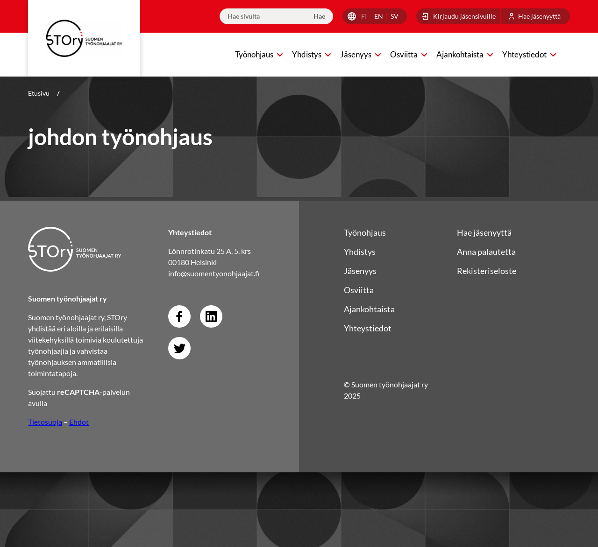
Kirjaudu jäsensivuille (464, 16)
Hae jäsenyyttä (539, 16)
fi (364, 16)
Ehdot (79, 421)
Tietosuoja (45, 421)
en (378, 16)
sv (395, 16)
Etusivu (39, 93)
